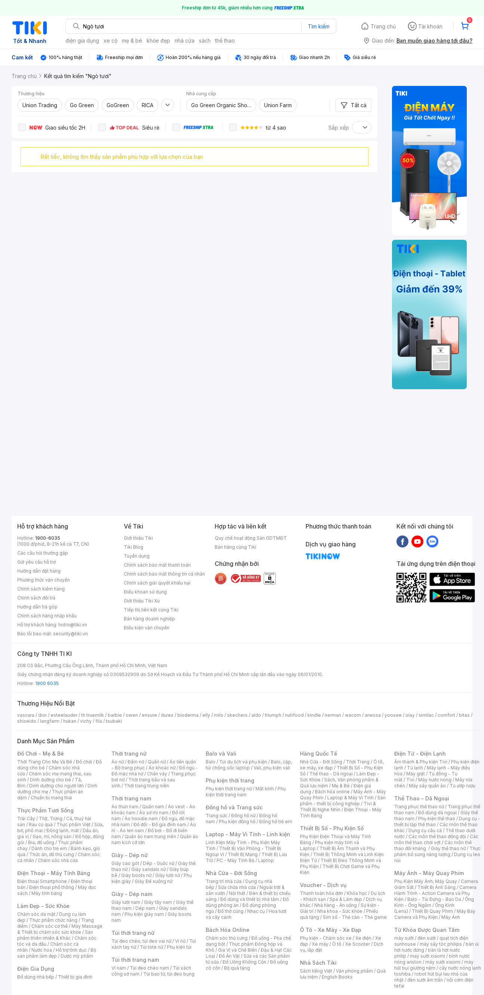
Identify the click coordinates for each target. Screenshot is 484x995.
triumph (273, 715)
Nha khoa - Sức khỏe (339, 911)
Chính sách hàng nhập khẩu (47, 616)
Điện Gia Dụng (35, 968)
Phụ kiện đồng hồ (237, 821)
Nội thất (237, 893)
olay (410, 715)
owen (132, 715)
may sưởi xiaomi (427, 956)
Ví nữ (180, 941)
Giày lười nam (125, 902)
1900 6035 (47, 683)
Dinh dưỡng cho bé (50, 779)
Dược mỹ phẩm (77, 956)
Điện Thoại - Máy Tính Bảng (53, 873)
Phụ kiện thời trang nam (246, 791)
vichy (86, 721)
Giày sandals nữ (148, 869)
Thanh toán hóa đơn (321, 893)
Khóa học (357, 893)
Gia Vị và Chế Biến (237, 950)
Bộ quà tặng (237, 968)
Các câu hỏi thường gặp (42, 553)
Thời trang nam (131, 798)
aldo (256, 715)
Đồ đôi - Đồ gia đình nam (160, 824)
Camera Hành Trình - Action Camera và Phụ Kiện (435, 893)
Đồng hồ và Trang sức (234, 807)
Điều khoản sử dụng (145, 592)
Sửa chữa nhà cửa (237, 887)
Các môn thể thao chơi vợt (436, 839)
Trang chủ (383, 26)
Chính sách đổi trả (36, 598)
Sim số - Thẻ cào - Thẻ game (355, 917)
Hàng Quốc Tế (318, 753)
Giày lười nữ (167, 875)
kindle (314, 715)
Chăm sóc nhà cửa (58, 860)
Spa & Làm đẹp (346, 899)
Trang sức (216, 815)
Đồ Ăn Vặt (229, 956)
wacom (353, 715)
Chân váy (157, 774)
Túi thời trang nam (135, 960)
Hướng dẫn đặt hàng (39, 571)
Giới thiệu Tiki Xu (142, 601)
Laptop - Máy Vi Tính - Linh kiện (248, 834)
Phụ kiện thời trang (230, 780)
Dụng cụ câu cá (425, 830)
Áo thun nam (124, 806)
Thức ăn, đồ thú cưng (51, 854)
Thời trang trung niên (146, 785)
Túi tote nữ (151, 947)
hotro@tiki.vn (72, 624)
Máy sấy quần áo (427, 785)
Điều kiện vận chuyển (146, 627)
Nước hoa (41, 950)
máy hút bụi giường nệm (434, 965)
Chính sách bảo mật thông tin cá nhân (164, 574)
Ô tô (336, 944)
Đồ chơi (84, 762)
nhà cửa (184, 40)
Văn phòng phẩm (354, 971)
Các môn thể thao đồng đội (437, 836)
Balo (210, 762)
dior (42, 715)
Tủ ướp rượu (462, 785)
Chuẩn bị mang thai (51, 797)
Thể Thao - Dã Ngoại (421, 798)
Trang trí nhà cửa (224, 881)
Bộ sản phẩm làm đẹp (56, 953)
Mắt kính (264, 788)
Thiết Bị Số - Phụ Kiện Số (332, 828)
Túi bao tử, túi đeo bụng (168, 974)
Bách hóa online (332, 791)
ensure (149, 715)
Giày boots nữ (136, 875)
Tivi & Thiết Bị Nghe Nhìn (338, 806)
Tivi (410, 779)
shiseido (26, 721)
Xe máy (320, 944)
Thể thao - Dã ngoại (331, 774)
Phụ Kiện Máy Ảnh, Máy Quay (425, 881)
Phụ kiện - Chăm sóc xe (326, 938)
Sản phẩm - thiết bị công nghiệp (343, 800)
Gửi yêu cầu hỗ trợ (36, 562)
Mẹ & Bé (341, 785)
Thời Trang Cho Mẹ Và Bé (44, 762)
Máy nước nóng (434, 779)
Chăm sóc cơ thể (49, 926)
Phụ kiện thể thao (436, 818)
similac (426, 715)
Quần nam (153, 806)
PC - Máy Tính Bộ (235, 860)
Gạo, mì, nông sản (52, 836)
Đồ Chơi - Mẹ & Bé (40, 753)
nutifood (294, 715)
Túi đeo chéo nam (149, 968)
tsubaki (114, 721)
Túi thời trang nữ (132, 933)
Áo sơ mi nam (153, 812)
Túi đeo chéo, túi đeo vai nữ (141, 941)
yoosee (393, 715)
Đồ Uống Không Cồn (244, 962)
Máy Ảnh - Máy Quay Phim (429, 873)
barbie (115, 715)
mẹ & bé (132, 40)
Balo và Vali (221, 753)
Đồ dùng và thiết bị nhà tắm (249, 899)
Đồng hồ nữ (243, 815)
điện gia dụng (82, 40)
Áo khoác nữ (161, 768)
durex (167, 715)
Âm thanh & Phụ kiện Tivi (420, 762)
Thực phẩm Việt (73, 824)
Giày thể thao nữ (448, 848)
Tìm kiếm (319, 26)
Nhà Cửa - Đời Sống (231, 873)
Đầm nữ (136, 762)
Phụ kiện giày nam (144, 914)
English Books (337, 977)
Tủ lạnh (415, 768)
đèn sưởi (426, 938)
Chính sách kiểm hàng (41, 589)
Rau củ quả (41, 824)
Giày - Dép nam (131, 894)
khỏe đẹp (158, 40)
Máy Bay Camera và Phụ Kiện (434, 914)
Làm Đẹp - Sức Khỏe (43, 906)
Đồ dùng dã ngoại (437, 812)
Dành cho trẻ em (49, 848)
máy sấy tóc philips (441, 944)
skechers (237, 715)
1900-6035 (47, 538)
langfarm (49, 721)
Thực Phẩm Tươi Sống (45, 810)
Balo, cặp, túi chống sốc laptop (249, 765)
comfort (446, 715)
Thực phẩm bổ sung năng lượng (437, 851)
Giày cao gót (125, 863)
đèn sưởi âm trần (425, 980)
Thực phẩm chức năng (53, 920)
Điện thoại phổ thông (51, 887)
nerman (333, 715)
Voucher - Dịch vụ (323, 885)
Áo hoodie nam (141, 818)
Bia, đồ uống (41, 842)
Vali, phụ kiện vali (272, 768)
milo (218, 715)
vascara (25, 715)
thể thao (225, 40)
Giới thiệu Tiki (138, 538)
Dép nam (145, 908)
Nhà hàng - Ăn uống (335, 905)
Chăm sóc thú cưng (227, 938)
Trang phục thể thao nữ (419, 806)
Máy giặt (415, 774)
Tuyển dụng (137, 556)
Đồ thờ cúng (230, 911)
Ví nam (118, 968)
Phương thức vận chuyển (43, 580)
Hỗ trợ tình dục (71, 950)
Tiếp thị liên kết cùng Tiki (151, 610)
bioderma (188, 715)
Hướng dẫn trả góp (37, 607)
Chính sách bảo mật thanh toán (157, 565)
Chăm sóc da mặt (36, 914)
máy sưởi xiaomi (442, 962)
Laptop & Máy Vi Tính (350, 797)
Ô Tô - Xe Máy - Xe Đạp (330, 930)
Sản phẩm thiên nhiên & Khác (55, 935)
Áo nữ (117, 762)
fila (98, 721)
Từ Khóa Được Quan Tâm (426, 930)
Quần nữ (157, 762)
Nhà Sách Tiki (318, 963)
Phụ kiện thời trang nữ (229, 788)
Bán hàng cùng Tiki (235, 547)
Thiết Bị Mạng (243, 854)
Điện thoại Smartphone (42, 881)
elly (206, 715)
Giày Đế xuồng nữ (153, 881)
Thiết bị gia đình (75, 977)
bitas (464, 715)
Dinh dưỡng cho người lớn (56, 785)
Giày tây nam (158, 902)
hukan (69, 721)
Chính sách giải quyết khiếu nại (157, 583)
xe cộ (110, 40)
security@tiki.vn (70, 633)
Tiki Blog (133, 547)
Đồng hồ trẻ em (275, 821)
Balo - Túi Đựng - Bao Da (434, 899)
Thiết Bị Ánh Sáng (436, 887)
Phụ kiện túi (179, 947)
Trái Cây (26, 818)
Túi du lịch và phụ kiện (243, 762)
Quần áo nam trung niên (150, 836)
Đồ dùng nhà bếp (35, 977)
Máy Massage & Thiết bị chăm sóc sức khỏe (59, 929)
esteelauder (63, 715)
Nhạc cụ (256, 911)
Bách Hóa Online (227, 930)
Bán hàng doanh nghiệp (149, 619)
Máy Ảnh (450, 917)
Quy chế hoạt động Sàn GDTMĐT (251, 538)
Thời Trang (358, 762)
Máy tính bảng (46, 893)
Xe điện (363, 938)
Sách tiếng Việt (316, 971)
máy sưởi (404, 938)
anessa (373, 715)
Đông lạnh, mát (62, 830)
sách (205, 40)
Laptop (266, 860)
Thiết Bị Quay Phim (432, 911)
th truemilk (92, 715)
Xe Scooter (357, 944)
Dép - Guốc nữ (158, 863)
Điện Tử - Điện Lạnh (420, 753)
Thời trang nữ (129, 753)
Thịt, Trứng (50, 818)
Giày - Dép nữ (129, 855)
